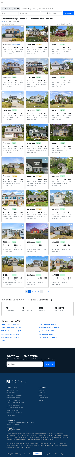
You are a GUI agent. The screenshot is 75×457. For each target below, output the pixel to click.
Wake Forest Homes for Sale (15, 412)
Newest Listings (11, 415)
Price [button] (9, 13)
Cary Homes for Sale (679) (46, 334)
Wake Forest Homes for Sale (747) (11, 331)
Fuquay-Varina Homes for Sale (15, 402)
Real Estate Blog (43, 397)
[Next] (48, 291)
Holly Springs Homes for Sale (15, 407)
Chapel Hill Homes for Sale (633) (48, 337)
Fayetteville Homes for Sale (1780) (11, 327)
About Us (41, 390)
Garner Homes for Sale (13, 405)
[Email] (25, 364)
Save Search (68, 13)
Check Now (49, 364)
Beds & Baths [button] (29, 13)
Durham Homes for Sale (13, 400)
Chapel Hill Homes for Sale (14, 395)
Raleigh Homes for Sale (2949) (10, 324)
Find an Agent (42, 395)
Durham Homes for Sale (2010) (47, 324)
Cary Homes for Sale (12, 392)
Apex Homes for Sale (12, 390)
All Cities (4, 341)
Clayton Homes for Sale (13, 397)
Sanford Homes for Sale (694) (10, 334)
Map (37, 453)
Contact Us (42, 392)
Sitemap (41, 400)
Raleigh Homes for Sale (13, 410)
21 (45, 291)
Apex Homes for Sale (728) (46, 331)
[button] (2, 3)
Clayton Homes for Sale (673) (10, 337)
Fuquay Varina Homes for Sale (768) (49, 327)
